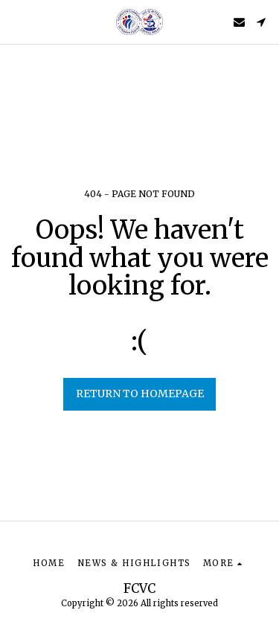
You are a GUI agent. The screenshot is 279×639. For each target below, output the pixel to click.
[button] (16, 21)
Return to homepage (140, 393)
